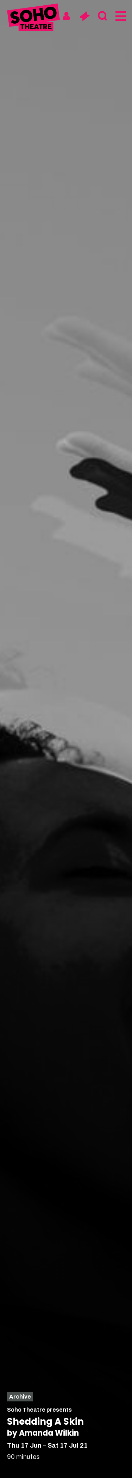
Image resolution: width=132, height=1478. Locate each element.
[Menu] (120, 16)
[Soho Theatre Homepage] (33, 19)
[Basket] (84, 16)
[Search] (102, 16)
